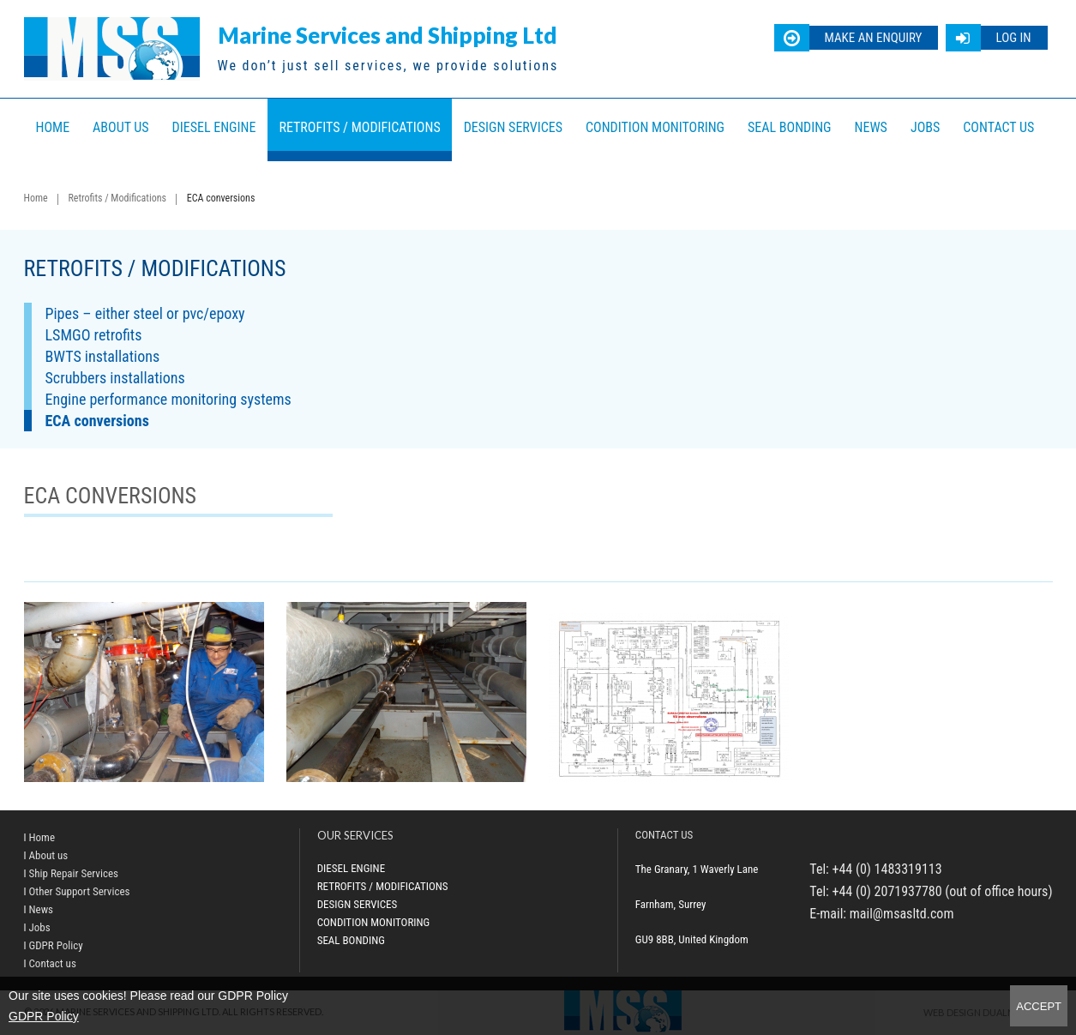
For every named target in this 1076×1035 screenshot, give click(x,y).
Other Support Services (79, 891)
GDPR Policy (44, 1016)
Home (53, 127)
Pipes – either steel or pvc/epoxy (145, 313)
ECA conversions (97, 421)
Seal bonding (790, 127)
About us (121, 127)
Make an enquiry (873, 37)
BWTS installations (102, 356)
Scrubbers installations (115, 378)
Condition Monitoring (655, 127)
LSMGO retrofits (93, 335)
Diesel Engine (214, 127)
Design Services (513, 127)
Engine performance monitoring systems (168, 399)
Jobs (925, 127)
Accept (1038, 1006)
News (871, 127)
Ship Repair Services (73, 873)
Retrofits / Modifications (359, 127)
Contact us (998, 127)
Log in (1013, 37)
